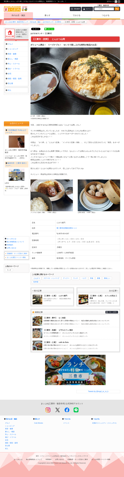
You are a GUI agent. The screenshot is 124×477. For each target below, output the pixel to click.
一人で (84, 278)
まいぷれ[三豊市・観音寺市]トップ (16, 22)
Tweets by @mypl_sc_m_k (98, 391)
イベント (66, 423)
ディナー (66, 278)
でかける (76, 15)
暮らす (47, 15)
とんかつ (37, 278)
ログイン (89, 9)
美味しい (107, 278)
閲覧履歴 (77, 9)
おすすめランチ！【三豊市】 (52, 22)
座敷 (98, 278)
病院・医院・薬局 (13, 79)
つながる (105, 15)
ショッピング (12, 49)
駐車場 (36, 282)
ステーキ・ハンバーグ (51, 278)
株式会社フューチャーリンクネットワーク (74, 456)
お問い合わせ (11, 248)
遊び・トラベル (13, 69)
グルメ (9, 44)
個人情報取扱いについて (15, 242)
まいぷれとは (11, 239)
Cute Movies (38, 423)
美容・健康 (11, 54)
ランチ (75, 278)
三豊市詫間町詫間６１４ (67, 228)
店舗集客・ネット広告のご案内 (17, 253)
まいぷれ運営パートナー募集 (16, 257)
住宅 (8, 74)
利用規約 (10, 245)
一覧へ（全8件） (112, 312)
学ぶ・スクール (13, 64)
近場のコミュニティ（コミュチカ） (104, 423)
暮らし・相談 (12, 59)
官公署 (9, 83)
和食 (91, 278)
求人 (8, 90)
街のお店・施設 (18, 15)
